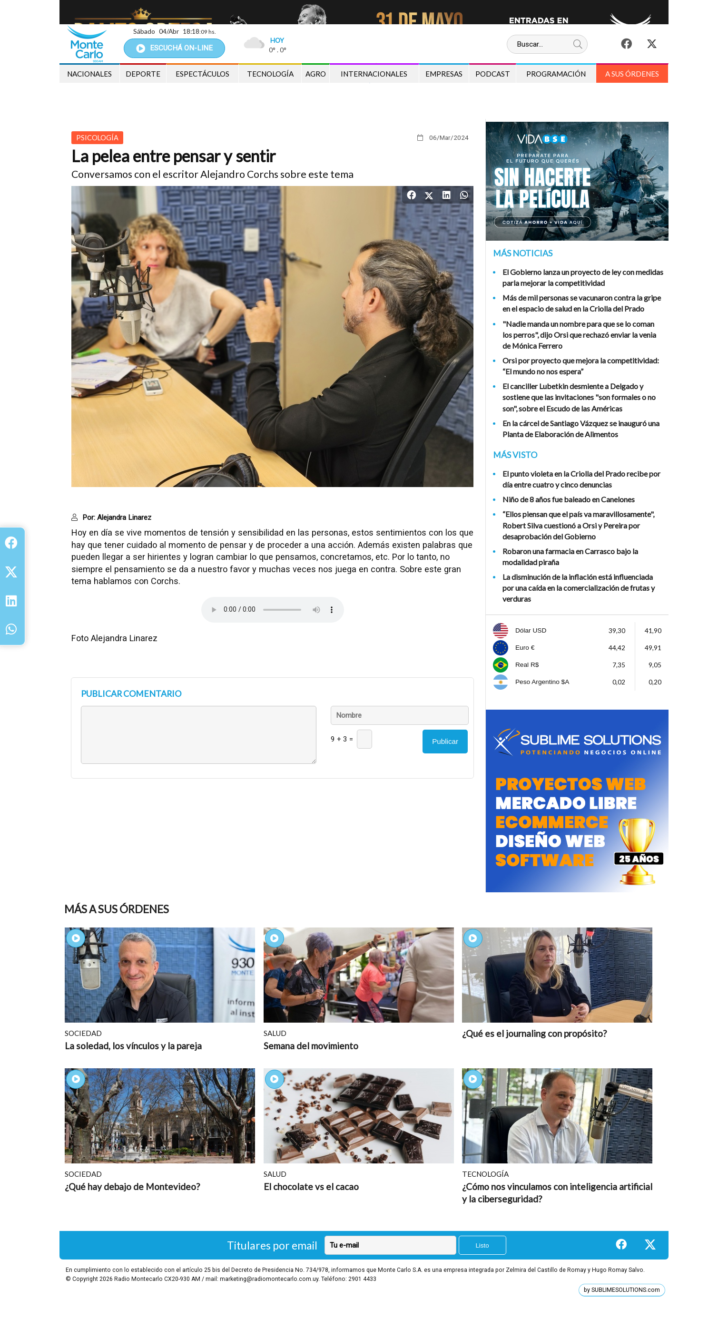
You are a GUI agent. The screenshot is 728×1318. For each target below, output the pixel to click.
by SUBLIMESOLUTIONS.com (622, 1290)
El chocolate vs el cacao (311, 1186)
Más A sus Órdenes (116, 909)
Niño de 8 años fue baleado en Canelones (568, 499)
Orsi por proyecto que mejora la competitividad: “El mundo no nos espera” (580, 366)
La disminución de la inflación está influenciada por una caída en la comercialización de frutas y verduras (578, 587)
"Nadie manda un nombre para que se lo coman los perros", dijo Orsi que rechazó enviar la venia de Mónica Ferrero (579, 334)
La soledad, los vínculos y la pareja (133, 1045)
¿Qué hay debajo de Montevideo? (132, 1186)
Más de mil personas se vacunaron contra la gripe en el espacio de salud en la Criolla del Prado (581, 303)
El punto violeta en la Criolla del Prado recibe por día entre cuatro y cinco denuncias (581, 479)
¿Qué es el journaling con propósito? (534, 1033)
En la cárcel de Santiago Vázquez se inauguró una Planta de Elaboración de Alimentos (580, 429)
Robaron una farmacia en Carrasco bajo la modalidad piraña (570, 556)
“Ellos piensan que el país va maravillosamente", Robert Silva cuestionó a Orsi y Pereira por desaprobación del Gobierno (578, 524)
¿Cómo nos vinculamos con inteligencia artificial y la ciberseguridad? (557, 1192)
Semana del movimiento (311, 1045)
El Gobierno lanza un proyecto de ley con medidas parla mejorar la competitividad (582, 277)
